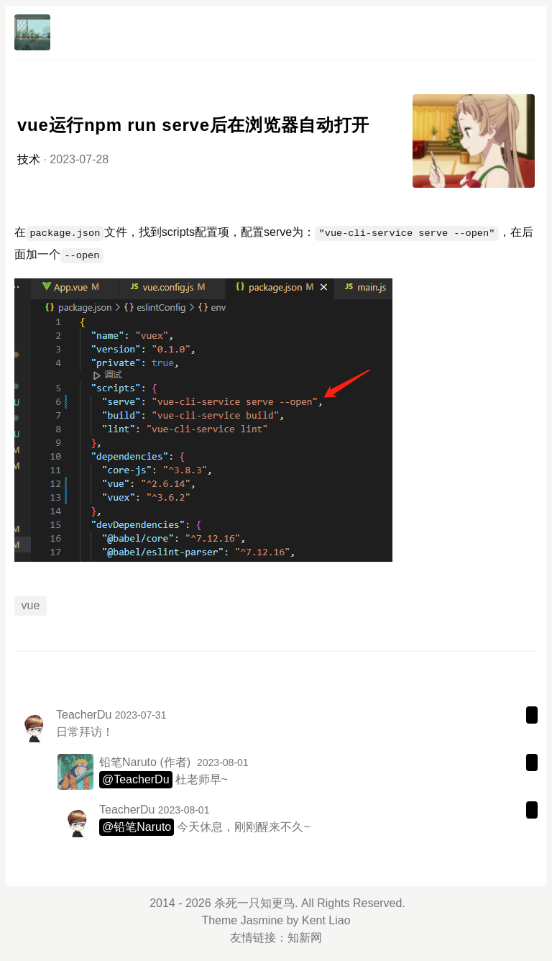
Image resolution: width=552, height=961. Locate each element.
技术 (28, 159)
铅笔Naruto (128, 762)
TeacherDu (83, 715)
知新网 (305, 938)
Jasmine (262, 920)
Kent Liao (326, 920)
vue (31, 605)
